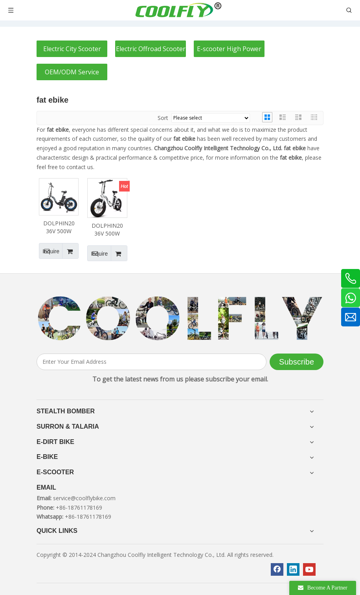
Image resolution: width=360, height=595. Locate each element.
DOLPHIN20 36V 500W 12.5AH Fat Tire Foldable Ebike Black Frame (59, 227)
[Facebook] (277, 569)
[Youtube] (309, 569)
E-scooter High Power (229, 48)
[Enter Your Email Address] (151, 362)
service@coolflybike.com (84, 498)
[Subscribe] (296, 362)
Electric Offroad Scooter (151, 48)
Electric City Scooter (72, 48)
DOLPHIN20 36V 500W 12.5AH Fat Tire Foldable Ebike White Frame (107, 230)
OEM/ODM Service (72, 72)
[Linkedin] (293, 569)
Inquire (49, 251)
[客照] (180, 318)
